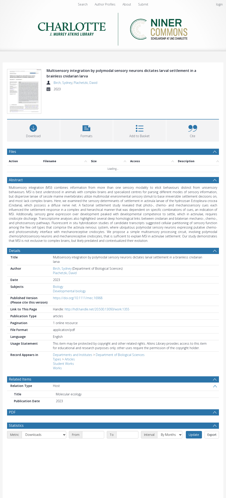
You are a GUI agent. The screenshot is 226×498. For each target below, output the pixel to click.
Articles (70, 359)
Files (12, 151)
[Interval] (169, 445)
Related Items (20, 379)
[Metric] (44, 445)
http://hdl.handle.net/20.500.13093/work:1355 (97, 309)
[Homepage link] (113, 28)
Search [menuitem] (83, 4)
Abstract (16, 179)
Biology (58, 287)
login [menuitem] (219, 4)
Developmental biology (69, 291)
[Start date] (93, 445)
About (126, 4)
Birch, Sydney (63, 83)
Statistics (16, 436)
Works (57, 368)
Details (14, 250)
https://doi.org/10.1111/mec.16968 (77, 298)
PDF (12, 412)
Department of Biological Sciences (120, 355)
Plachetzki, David (85, 83)
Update (194, 445)
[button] (86, 129)
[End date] (127, 445)
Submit (143, 4)
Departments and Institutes (72, 355)
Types (57, 359)
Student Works (63, 363)
